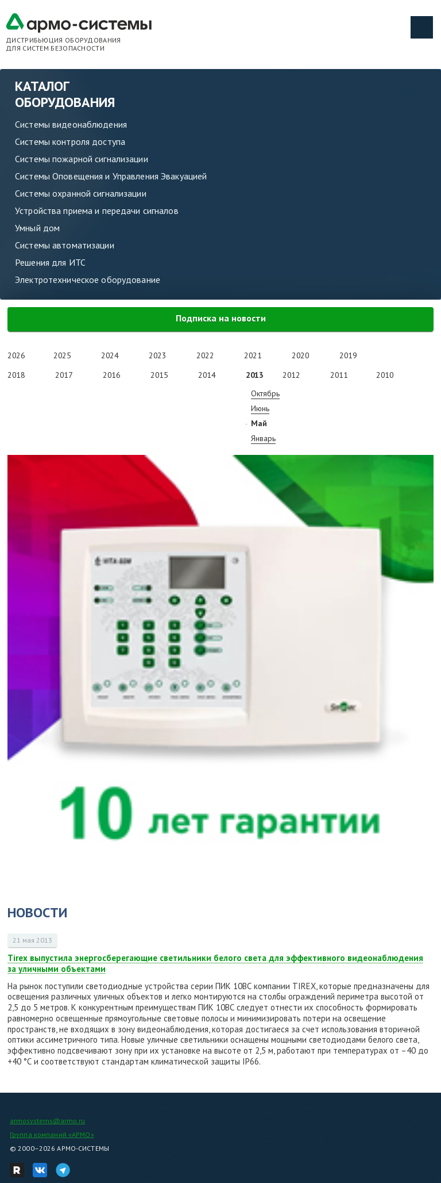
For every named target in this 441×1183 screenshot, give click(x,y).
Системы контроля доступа (70, 141)
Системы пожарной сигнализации (81, 158)
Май (259, 423)
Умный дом (37, 227)
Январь (263, 438)
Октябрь (265, 393)
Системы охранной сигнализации (80, 193)
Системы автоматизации (64, 245)
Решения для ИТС (50, 262)
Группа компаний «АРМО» (52, 1134)
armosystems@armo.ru (47, 1120)
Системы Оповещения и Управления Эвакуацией (111, 176)
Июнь (260, 408)
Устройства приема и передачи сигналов (97, 210)
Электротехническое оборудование (87, 279)
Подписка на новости (221, 318)
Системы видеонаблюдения (71, 124)
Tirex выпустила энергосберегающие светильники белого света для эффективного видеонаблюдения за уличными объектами (215, 963)
